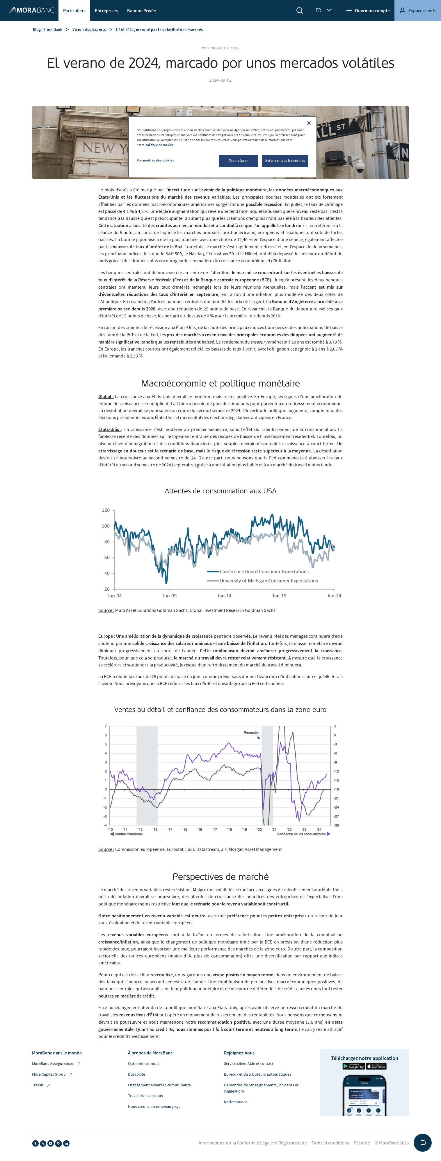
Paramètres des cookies (155, 160)
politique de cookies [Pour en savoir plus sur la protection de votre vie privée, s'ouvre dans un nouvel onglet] (159, 145)
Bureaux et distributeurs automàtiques (257, 1074)
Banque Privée (141, 10)
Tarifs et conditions (330, 1143)
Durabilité (136, 1074)
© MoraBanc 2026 (392, 1143)
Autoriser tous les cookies (285, 161)
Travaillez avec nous (145, 1096)
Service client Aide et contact (248, 1063)
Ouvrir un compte (368, 10)
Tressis (41, 1085)
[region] (222, 146)
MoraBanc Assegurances (56, 1064)
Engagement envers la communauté (159, 1085)
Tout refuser (238, 161)
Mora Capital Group (52, 1074)
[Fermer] (309, 123)
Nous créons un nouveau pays (154, 1106)
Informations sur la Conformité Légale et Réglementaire (253, 1143)
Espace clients (417, 10)
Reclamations (236, 1102)
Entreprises (106, 10)
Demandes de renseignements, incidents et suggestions (261, 1088)
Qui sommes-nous (143, 1063)
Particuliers (74, 10)
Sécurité (362, 1143)
